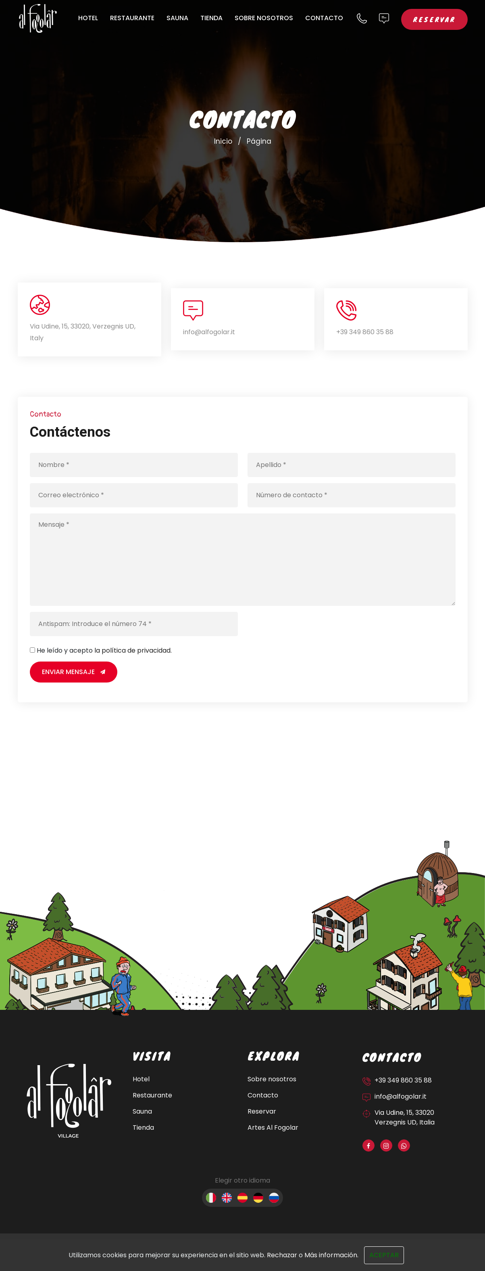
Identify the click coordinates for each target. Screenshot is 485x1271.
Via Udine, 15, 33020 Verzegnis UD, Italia (405, 1117)
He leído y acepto (104, 650)
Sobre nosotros (264, 18)
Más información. (331, 1255)
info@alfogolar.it (209, 332)
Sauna (177, 18)
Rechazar (282, 1255)
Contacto (324, 18)
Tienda (211, 18)
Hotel (88, 18)
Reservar (434, 19)
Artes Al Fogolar (273, 1127)
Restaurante (132, 18)
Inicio (223, 141)
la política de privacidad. (133, 650)
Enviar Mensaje (73, 671)
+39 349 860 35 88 (364, 332)
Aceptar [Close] (384, 1255)
